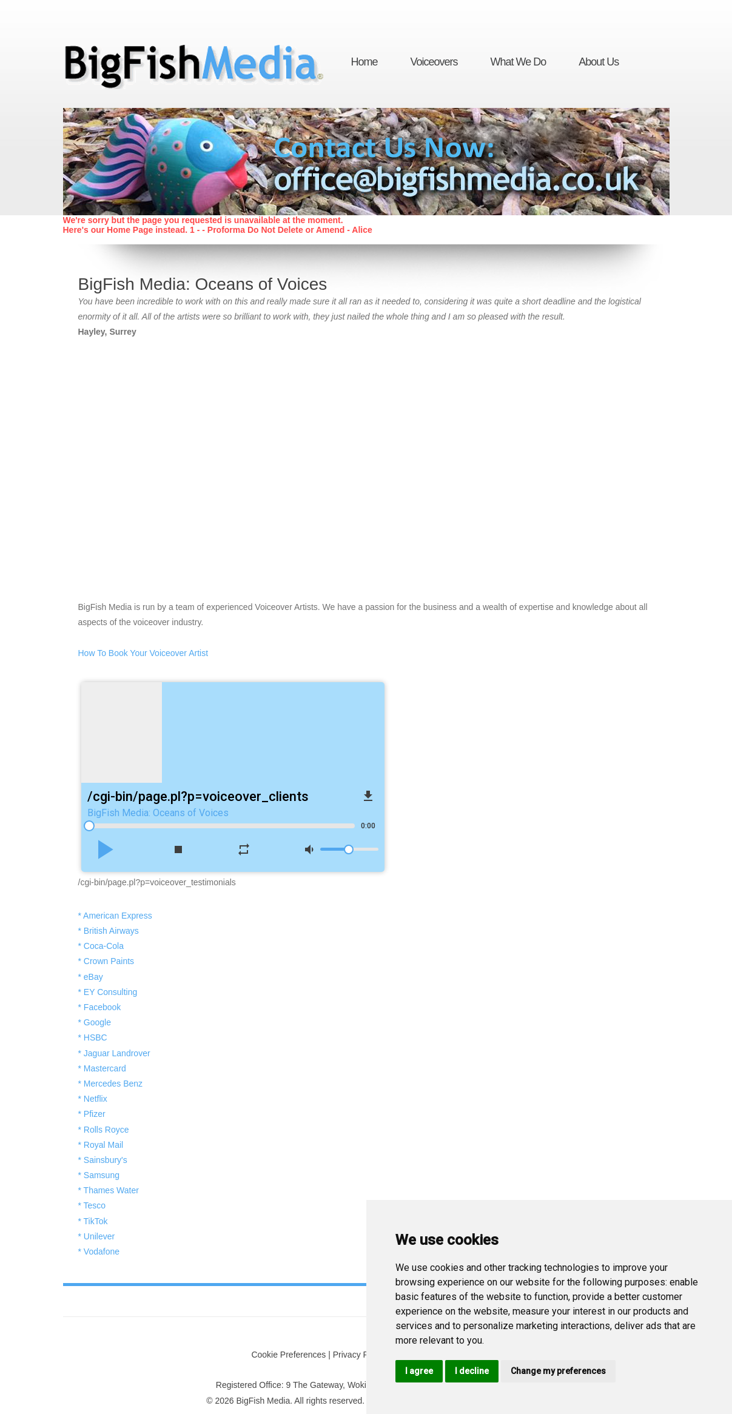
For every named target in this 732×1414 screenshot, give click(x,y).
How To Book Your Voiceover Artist (143, 653)
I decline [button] (472, 1371)
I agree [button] (419, 1371)
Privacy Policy (359, 1354)
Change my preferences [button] (558, 1371)
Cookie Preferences (288, 1354)
